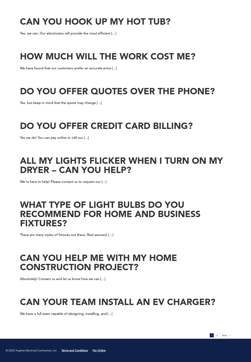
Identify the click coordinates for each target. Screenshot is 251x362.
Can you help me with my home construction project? (98, 262)
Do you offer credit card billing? (106, 125)
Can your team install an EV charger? (117, 301)
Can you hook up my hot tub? (95, 21)
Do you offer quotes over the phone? (117, 91)
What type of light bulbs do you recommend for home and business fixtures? (110, 214)
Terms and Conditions (74, 350)
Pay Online (99, 350)
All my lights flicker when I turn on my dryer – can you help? (121, 165)
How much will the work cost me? (107, 56)
